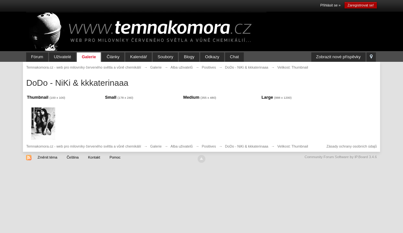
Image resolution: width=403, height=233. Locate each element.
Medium (191, 97)
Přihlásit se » (330, 5)
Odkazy (212, 56)
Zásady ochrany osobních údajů (351, 146)
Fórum (37, 56)
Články (113, 56)
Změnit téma (47, 157)
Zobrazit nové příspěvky (338, 56)
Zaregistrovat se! (360, 5)
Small (110, 97)
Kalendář (138, 56)
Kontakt (94, 157)
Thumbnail (37, 97)
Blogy (189, 56)
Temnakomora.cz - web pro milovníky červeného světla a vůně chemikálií (83, 146)
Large (267, 97)
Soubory (165, 56)
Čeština (72, 157)
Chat (234, 56)
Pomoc (114, 157)
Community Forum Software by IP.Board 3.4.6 (341, 157)
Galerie (89, 56)
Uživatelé (62, 56)
